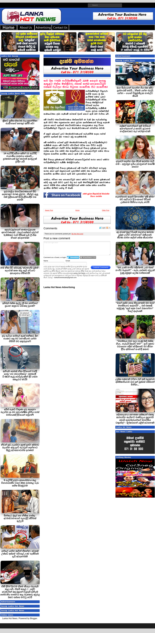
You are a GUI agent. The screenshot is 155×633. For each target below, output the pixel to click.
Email (68, 261)
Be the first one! (77, 234)
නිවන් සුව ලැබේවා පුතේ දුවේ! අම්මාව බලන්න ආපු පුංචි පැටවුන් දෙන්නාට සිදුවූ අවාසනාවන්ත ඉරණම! (20, 448)
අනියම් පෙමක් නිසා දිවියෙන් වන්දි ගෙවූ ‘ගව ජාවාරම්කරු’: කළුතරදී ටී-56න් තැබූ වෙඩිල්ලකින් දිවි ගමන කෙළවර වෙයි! (19, 375)
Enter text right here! (77, 248)
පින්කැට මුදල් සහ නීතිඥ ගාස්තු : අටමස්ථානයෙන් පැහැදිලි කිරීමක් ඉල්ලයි (20, 518)
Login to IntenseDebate (73, 257)
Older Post (105, 210)
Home (77, 210)
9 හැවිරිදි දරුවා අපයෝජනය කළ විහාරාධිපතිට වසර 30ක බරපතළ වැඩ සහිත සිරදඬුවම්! (20, 483)
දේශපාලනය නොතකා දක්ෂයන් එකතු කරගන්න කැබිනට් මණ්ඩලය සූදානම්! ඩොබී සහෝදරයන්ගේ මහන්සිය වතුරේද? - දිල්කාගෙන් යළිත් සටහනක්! (135, 418)
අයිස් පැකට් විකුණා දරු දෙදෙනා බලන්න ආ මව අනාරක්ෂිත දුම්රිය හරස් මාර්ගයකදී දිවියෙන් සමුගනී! (20, 412)
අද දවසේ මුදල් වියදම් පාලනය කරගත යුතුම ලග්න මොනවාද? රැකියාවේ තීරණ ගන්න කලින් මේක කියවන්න (135, 235)
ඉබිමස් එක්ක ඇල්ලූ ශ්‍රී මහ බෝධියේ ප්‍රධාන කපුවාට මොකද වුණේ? (19, 304)
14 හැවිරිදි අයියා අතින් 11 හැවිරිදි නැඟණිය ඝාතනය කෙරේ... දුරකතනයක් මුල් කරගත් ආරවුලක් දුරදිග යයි (20, 157)
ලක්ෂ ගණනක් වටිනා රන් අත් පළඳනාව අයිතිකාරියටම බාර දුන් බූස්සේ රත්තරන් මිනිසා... (135, 382)
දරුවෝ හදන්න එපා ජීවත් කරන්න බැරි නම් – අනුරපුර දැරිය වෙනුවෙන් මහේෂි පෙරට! (135, 164)
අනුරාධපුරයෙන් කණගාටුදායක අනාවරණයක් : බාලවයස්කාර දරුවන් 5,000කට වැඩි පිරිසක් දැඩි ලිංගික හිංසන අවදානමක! (19, 233)
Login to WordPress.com (88, 257)
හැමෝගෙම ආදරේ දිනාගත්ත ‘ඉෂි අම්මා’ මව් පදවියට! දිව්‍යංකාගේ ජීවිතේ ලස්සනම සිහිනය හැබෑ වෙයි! (135, 199)
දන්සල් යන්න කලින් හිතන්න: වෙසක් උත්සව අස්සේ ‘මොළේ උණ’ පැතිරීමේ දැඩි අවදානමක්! (20, 554)
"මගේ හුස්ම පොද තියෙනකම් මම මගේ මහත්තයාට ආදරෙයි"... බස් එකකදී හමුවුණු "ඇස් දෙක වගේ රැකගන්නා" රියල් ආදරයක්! (135, 307)
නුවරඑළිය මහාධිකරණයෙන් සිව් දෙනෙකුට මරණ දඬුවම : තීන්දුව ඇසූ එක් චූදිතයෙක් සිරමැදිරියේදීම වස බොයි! (20, 195)
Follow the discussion (108, 228)
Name (46, 261)
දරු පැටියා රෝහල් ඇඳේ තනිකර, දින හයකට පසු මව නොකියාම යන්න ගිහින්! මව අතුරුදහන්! (20, 339)
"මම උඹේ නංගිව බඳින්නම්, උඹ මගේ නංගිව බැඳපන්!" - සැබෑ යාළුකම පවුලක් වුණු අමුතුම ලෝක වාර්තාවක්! (135, 270)
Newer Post (49, 210)
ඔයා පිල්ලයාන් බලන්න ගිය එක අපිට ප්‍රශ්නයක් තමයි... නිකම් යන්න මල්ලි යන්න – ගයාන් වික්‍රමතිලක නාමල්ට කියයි (135, 92)
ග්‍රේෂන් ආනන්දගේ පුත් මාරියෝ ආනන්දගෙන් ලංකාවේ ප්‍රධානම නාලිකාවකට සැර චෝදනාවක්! (135, 129)
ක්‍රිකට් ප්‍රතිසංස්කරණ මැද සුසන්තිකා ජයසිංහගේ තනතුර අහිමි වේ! (19, 122)
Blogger (33, 618)
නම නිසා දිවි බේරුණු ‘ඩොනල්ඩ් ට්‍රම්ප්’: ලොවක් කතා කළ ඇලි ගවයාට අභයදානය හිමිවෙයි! (19, 271)
